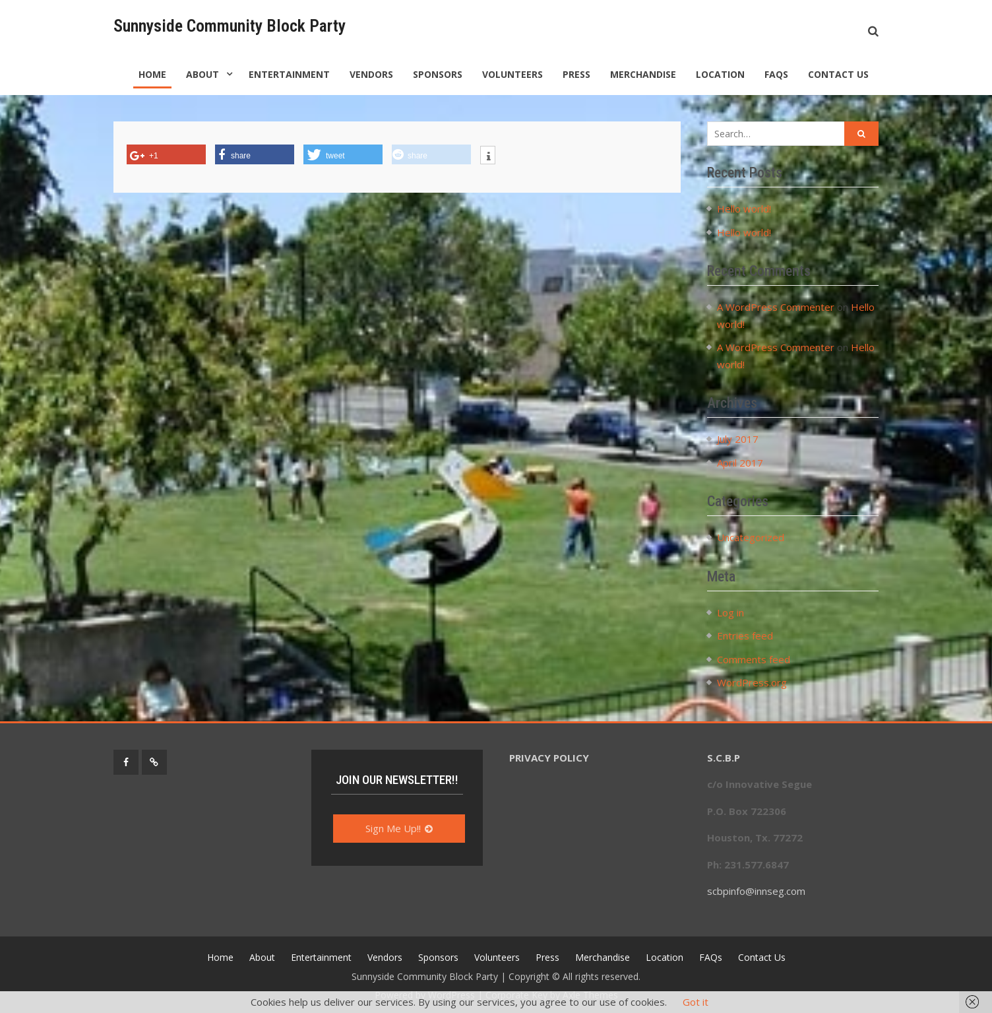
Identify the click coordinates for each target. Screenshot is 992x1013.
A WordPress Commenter (775, 306)
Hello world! (744, 208)
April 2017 (740, 462)
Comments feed (753, 659)
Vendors (371, 74)
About (202, 74)
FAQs (776, 74)
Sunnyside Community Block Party (229, 26)
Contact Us (838, 74)
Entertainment (289, 74)
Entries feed (745, 635)
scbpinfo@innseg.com (756, 891)
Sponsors (437, 74)
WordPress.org (752, 682)
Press (576, 74)
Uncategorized (750, 537)
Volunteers (512, 74)
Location (720, 74)
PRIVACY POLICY (549, 757)
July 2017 (738, 438)
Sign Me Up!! (393, 828)
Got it (695, 1001)
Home (152, 74)
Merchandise (643, 74)
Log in (730, 612)
